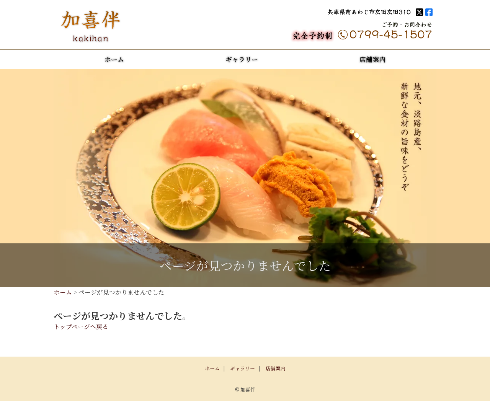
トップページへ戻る (81, 326)
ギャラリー (241, 59)
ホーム (114, 59)
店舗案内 (372, 59)
